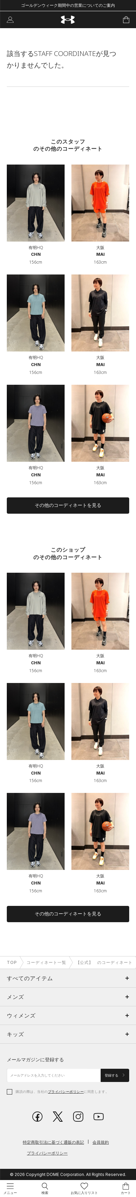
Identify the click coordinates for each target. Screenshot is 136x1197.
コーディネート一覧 (46, 962)
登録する (115, 1075)
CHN (36, 254)
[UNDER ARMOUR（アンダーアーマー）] (68, 20)
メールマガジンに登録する (35, 1059)
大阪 (100, 247)
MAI (100, 254)
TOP (12, 962)
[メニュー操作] (10, 1188)
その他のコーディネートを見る (68, 505)
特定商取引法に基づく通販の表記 (53, 1142)
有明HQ (36, 247)
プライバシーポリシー (66, 1091)
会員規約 (100, 1142)
